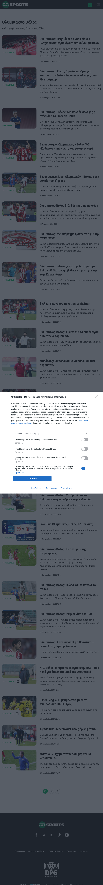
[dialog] (51, 442)
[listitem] (51, 433)
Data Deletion (36, 488)
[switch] (84, 439)
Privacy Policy (66, 488)
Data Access (51, 488)
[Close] (97, 397)
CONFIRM (32, 478)
